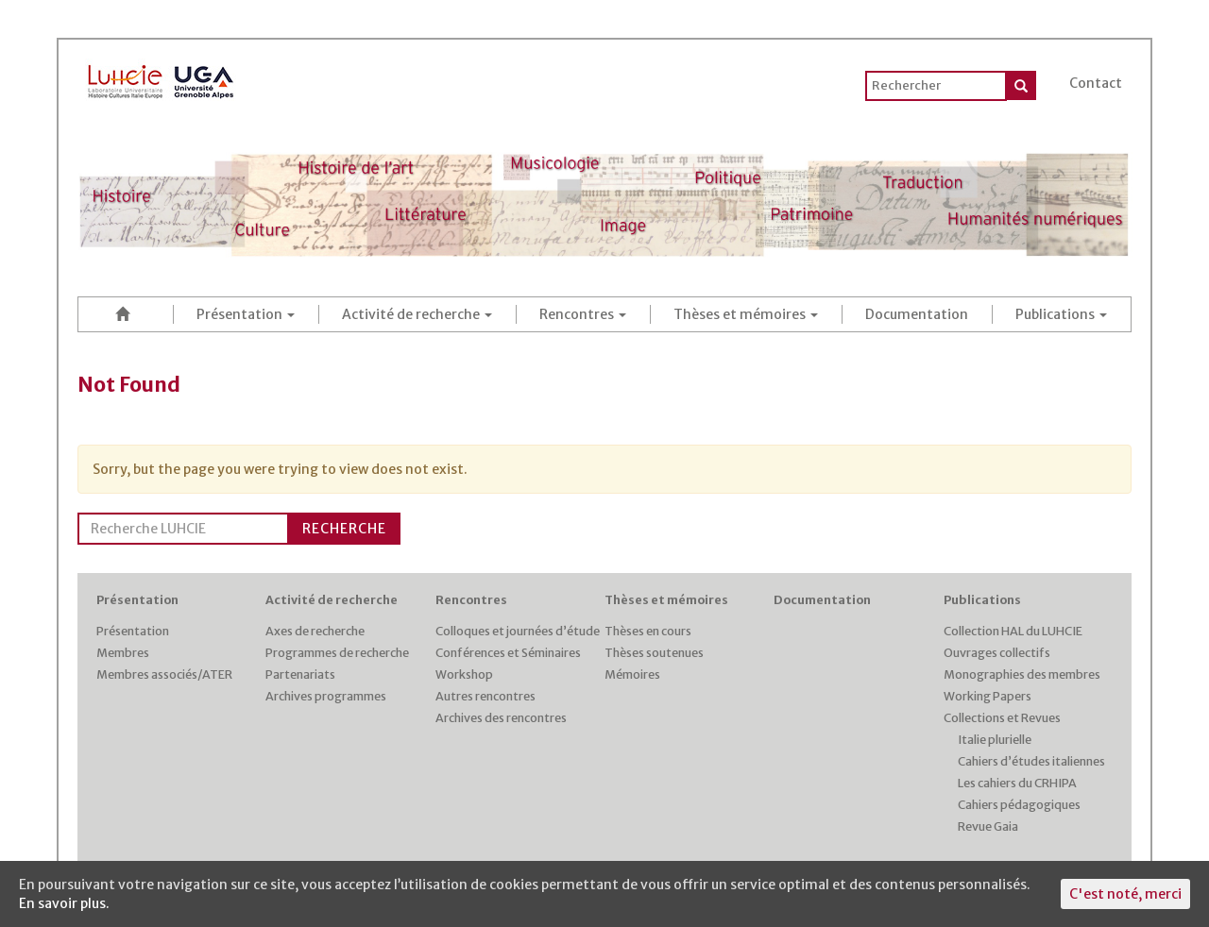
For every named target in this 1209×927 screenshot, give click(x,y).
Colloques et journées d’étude (517, 631)
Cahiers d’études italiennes (1031, 761)
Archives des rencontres (501, 718)
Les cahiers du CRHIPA (1017, 783)
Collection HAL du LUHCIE (1013, 631)
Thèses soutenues (654, 653)
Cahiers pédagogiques (1019, 805)
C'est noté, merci (1125, 893)
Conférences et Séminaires (508, 653)
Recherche (344, 528)
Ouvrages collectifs (997, 653)
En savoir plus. (64, 903)
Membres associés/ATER (164, 674)
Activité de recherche (417, 314)
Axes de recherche (315, 631)
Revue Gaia (988, 826)
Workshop (464, 674)
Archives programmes (325, 696)
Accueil (125, 313)
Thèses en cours (647, 631)
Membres (122, 653)
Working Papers (987, 696)
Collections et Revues (1002, 718)
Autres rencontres (485, 696)
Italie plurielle (994, 740)
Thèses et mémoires (745, 314)
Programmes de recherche (337, 653)
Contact (1095, 83)
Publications (1061, 314)
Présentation (245, 314)
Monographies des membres (1022, 674)
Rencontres (582, 314)
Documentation (916, 314)
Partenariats (300, 674)
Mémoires (632, 674)
